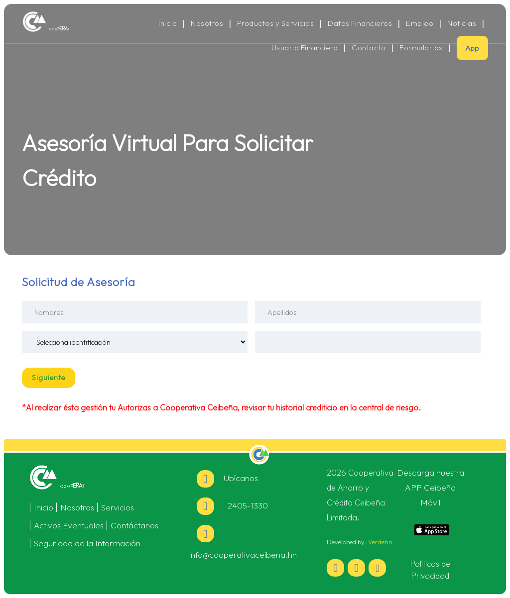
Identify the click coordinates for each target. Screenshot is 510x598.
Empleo (419, 23)
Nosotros (207, 23)
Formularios (420, 48)
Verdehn (380, 542)
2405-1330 (232, 505)
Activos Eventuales (69, 525)
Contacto (368, 48)
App (472, 48)
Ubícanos (227, 478)
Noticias (461, 23)
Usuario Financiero (304, 48)
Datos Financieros (360, 23)
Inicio (167, 23)
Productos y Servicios (275, 23)
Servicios (117, 507)
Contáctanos (134, 525)
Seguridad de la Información (87, 543)
